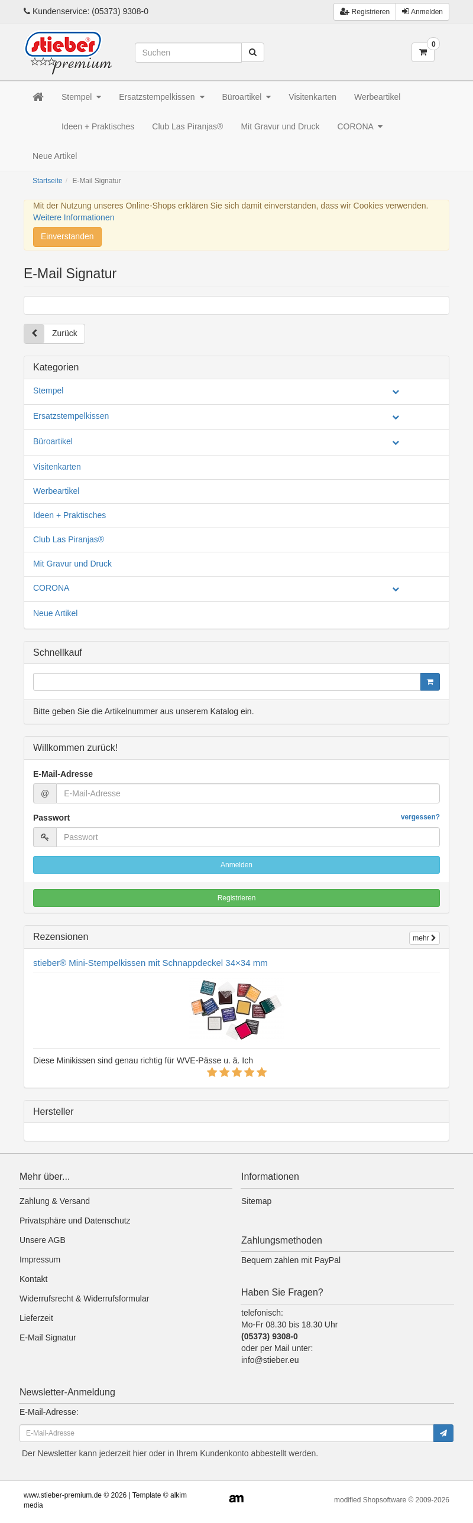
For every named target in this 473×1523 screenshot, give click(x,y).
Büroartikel (246, 97)
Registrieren (237, 898)
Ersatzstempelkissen (161, 97)
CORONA (360, 126)
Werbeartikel (377, 97)
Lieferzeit (36, 1318)
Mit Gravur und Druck (280, 126)
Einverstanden (67, 236)
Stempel (81, 97)
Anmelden (422, 11)
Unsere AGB (43, 1240)
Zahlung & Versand (55, 1201)
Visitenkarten (312, 97)
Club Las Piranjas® (187, 126)
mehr (424, 938)
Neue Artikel (55, 156)
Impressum (40, 1259)
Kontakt (33, 1279)
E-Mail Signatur (48, 1337)
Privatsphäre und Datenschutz (75, 1220)
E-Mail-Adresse (63, 774)
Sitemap (256, 1201)
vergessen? (420, 817)
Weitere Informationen (73, 217)
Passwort (236, 817)
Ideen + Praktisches (97, 126)
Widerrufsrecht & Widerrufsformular (84, 1298)
